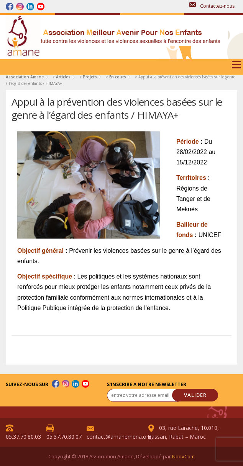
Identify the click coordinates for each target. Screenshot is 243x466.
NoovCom (183, 456)
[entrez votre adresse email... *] (145, 395)
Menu (236, 67)
